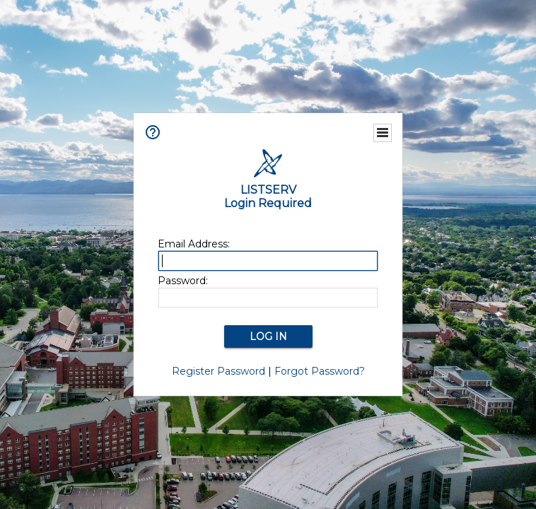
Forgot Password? (319, 371)
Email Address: (194, 244)
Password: (183, 280)
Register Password (218, 371)
